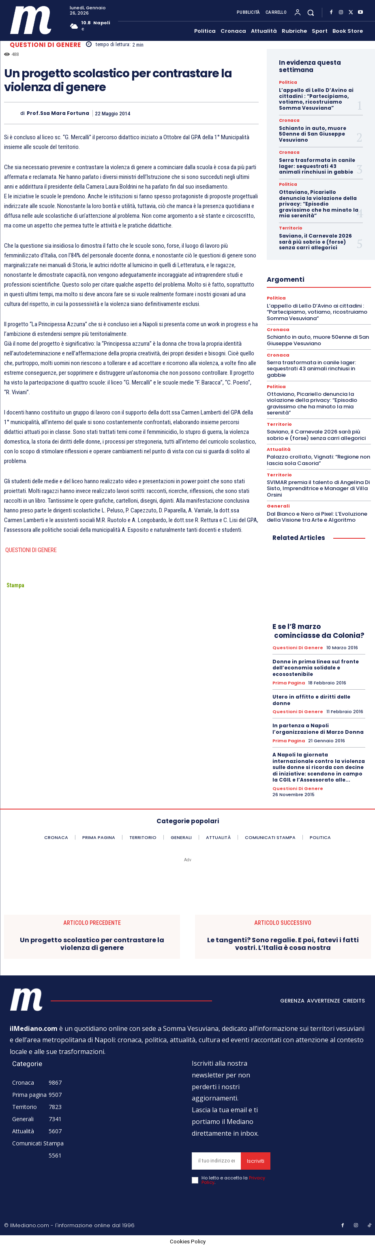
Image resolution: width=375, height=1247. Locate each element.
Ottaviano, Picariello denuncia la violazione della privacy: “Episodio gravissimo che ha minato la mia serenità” (318, 204)
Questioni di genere (45, 45)
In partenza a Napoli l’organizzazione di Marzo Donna (318, 728)
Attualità (279, 449)
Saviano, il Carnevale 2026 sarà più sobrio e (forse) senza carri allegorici (315, 241)
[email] (216, 1160)
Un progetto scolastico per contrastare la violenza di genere (92, 943)
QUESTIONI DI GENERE (30, 550)
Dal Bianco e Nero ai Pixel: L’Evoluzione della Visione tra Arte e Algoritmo (317, 517)
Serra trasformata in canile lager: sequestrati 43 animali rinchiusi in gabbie (317, 166)
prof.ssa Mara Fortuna (58, 113)
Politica (288, 83)
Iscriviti (255, 1160)
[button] (310, 12)
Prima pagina (288, 682)
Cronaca (289, 121)
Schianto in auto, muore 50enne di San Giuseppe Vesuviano (312, 134)
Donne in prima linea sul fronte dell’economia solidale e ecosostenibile (315, 667)
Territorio (290, 228)
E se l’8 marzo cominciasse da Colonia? (318, 631)
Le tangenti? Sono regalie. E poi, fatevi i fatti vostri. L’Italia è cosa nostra (283, 943)
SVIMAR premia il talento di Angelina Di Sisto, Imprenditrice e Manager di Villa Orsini (318, 488)
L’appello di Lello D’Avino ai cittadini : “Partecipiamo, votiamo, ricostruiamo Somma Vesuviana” (316, 99)
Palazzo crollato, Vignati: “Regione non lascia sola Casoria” (318, 460)
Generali (278, 506)
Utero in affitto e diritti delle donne (311, 699)
